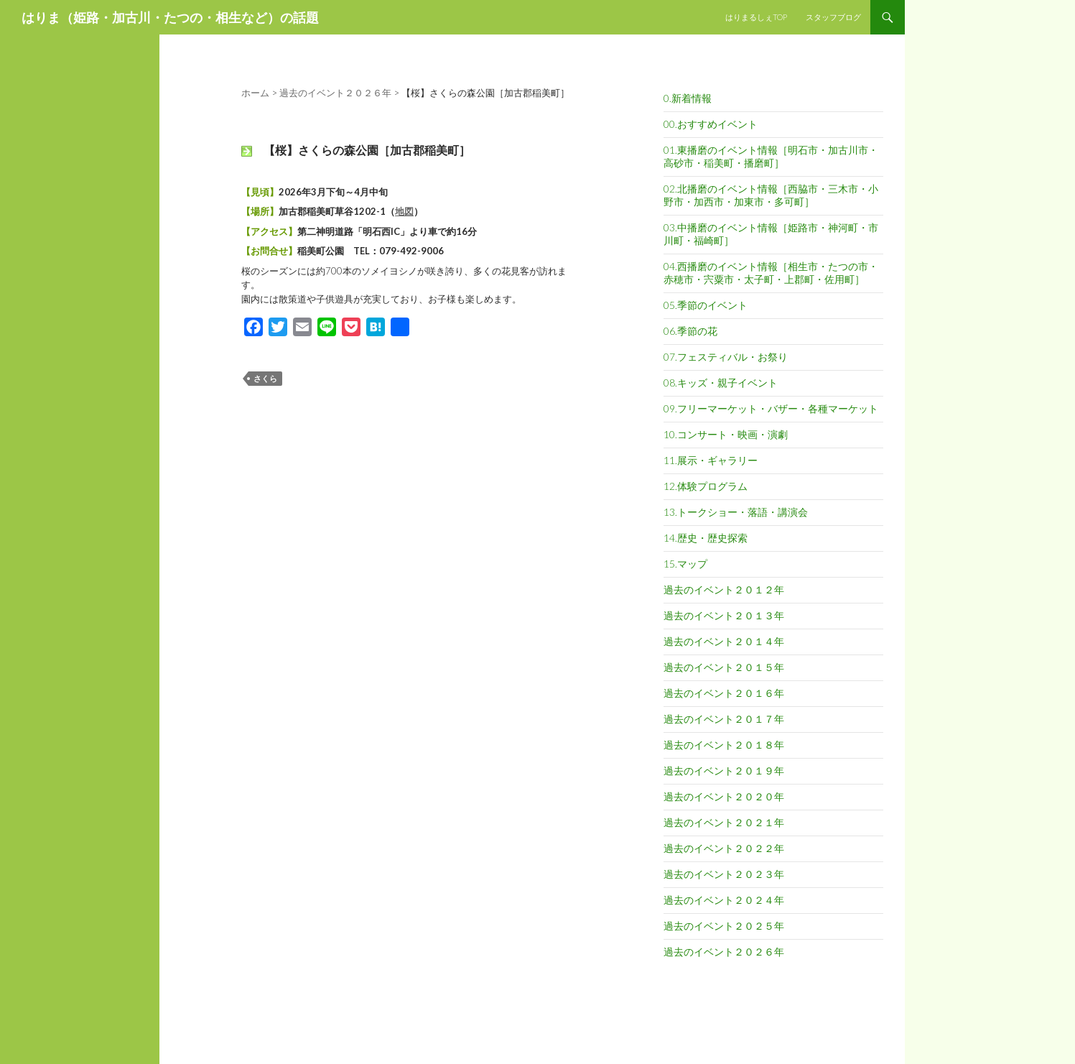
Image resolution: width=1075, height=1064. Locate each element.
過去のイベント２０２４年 (724, 900)
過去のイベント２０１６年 (724, 693)
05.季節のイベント (706, 305)
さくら (265, 378)
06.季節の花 (690, 331)
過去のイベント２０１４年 (724, 641)
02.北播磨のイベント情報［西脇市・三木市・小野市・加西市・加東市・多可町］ (771, 195)
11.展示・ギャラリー (711, 460)
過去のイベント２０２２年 (724, 848)
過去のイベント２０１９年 (724, 770)
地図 (404, 211)
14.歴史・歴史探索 (706, 538)
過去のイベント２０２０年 (724, 796)
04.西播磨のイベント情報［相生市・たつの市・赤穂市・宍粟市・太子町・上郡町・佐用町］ (771, 272)
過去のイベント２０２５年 (724, 926)
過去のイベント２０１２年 (724, 589)
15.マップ (685, 564)
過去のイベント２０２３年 (724, 874)
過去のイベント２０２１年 (724, 822)
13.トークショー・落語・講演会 (736, 512)
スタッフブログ (833, 17)
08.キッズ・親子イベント (721, 382)
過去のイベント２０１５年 (724, 667)
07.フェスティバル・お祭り (726, 357)
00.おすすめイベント (711, 124)
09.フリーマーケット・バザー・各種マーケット (771, 408)
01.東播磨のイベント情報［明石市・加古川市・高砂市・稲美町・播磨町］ (771, 156)
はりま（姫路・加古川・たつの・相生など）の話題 (170, 17)
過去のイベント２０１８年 (724, 745)
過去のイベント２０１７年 (724, 719)
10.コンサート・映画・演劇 (726, 434)
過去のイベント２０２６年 (724, 951)
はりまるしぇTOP (756, 17)
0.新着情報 (688, 98)
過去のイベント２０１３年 (724, 615)
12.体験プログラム (706, 486)
